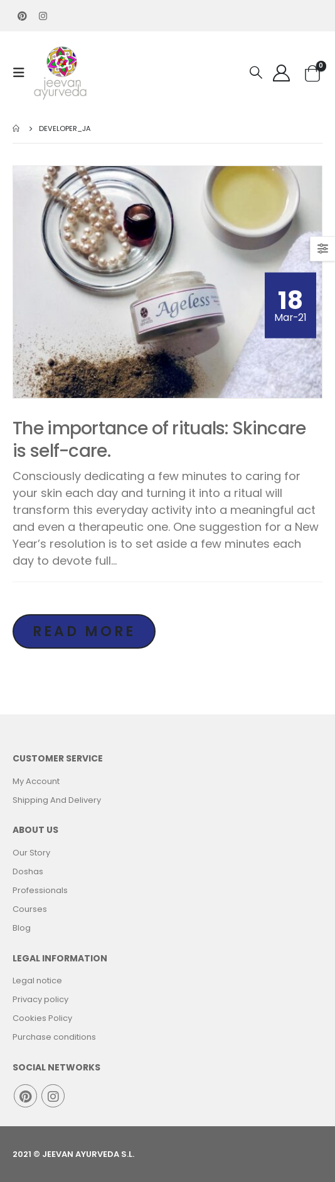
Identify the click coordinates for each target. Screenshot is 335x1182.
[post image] (167, 282)
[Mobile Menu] (23, 72)
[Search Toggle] (255, 73)
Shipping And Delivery (57, 800)
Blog (22, 928)
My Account (36, 781)
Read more (84, 631)
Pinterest (25, 1095)
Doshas (28, 871)
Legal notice (37, 980)
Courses (30, 909)
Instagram (53, 1095)
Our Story (31, 853)
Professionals (40, 890)
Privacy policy (40, 999)
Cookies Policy (42, 1018)
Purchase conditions (54, 1037)
